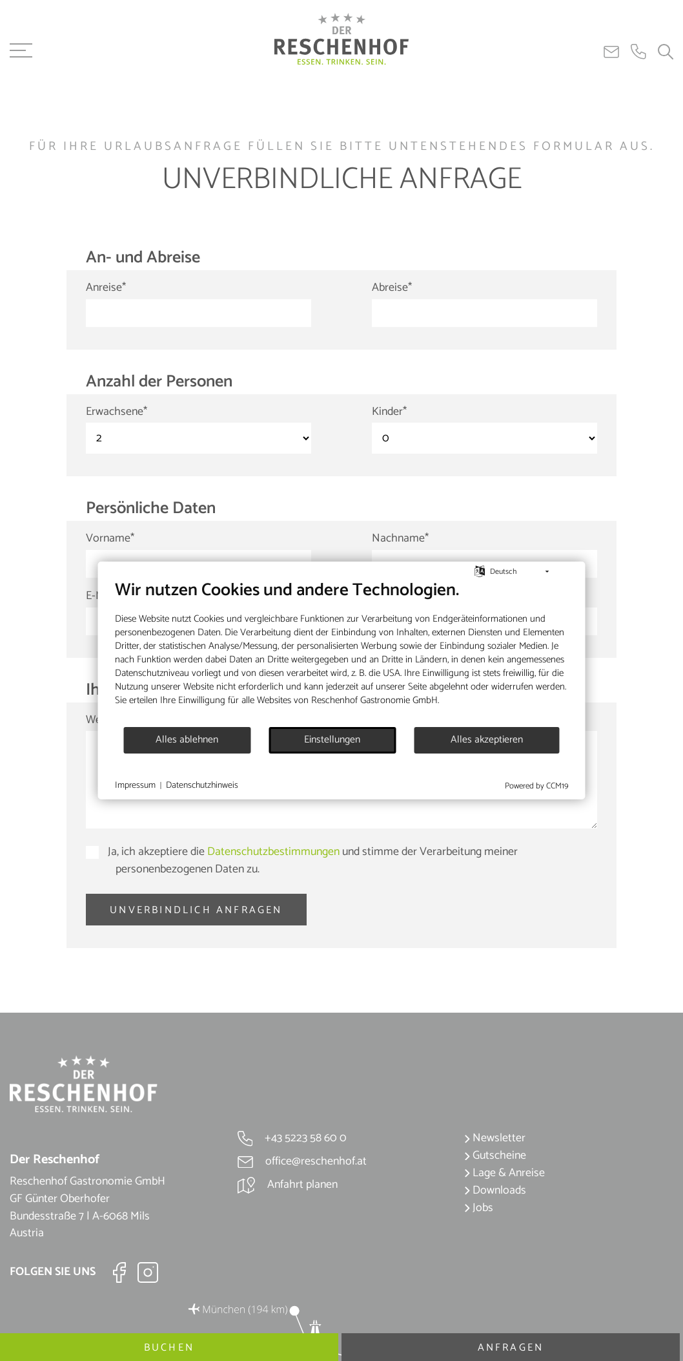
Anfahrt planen (288, 1184)
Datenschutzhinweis (202, 785)
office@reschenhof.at (302, 1161)
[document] (342, 653)
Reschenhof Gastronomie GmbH (374, 700)
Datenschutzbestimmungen (273, 851)
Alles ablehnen (187, 740)
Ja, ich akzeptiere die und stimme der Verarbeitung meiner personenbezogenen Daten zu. (311, 860)
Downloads (495, 1190)
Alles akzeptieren (487, 740)
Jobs (479, 1208)
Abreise (392, 288)
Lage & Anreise (504, 1173)
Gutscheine (495, 1155)
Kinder (389, 412)
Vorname (110, 538)
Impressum (135, 785)
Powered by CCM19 (537, 786)
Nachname (400, 538)
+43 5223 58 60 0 (292, 1138)
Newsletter (495, 1138)
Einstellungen (332, 740)
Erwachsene (116, 412)
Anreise (106, 288)
